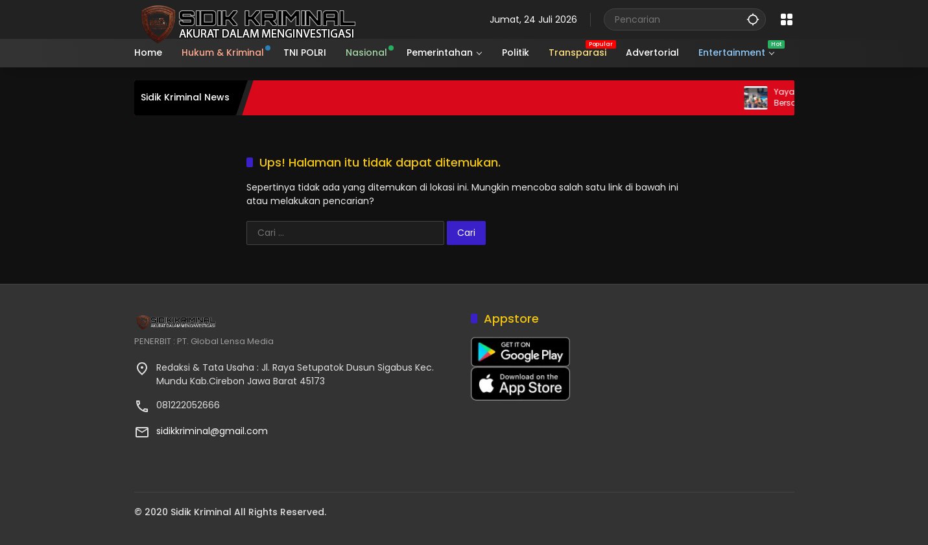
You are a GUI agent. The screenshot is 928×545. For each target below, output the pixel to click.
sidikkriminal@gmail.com (212, 430)
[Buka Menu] (786, 19)
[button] (753, 19)
